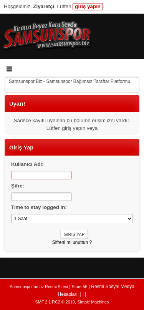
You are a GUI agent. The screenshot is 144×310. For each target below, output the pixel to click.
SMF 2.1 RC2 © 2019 (55, 302)
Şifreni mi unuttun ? (72, 242)
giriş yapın (88, 6)
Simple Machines (93, 302)
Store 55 (80, 286)
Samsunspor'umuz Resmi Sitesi (39, 286)
